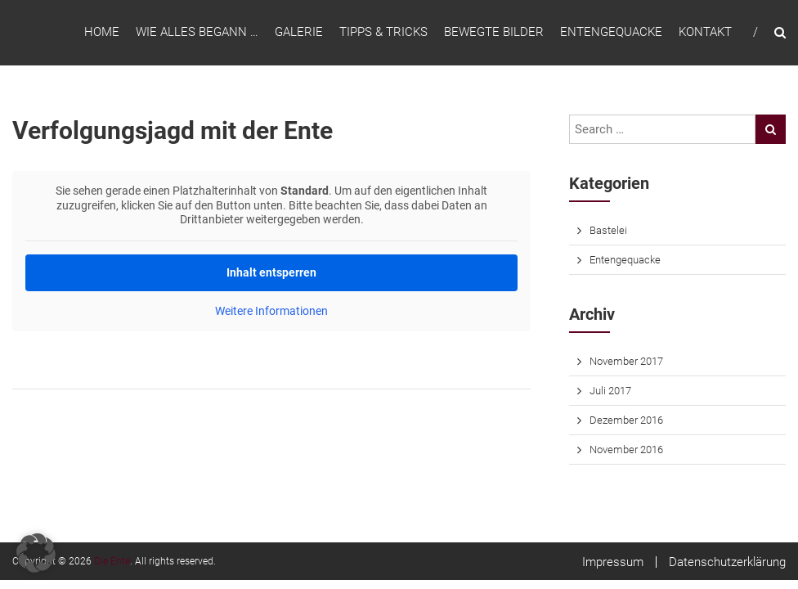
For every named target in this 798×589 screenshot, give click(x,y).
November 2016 (626, 449)
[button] (36, 553)
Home (101, 32)
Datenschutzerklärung (727, 562)
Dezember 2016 (626, 420)
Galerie (299, 32)
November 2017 (626, 361)
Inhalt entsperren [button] (271, 272)
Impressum (612, 562)
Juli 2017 (610, 390)
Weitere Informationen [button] (271, 310)
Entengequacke (611, 32)
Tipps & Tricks (383, 32)
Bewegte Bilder (494, 32)
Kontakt (705, 32)
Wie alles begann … (197, 32)
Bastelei (608, 230)
